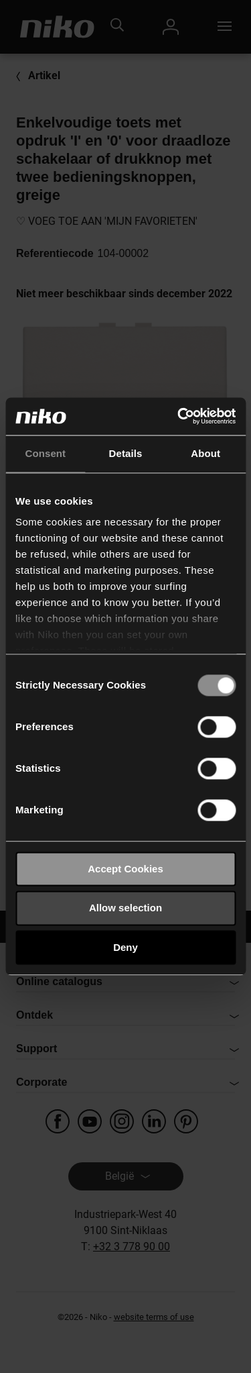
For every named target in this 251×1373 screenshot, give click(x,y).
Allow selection (125, 908)
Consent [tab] (45, 453)
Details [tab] (126, 453)
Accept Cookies (125, 868)
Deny (125, 947)
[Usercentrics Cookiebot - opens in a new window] (179, 416)
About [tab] (205, 453)
